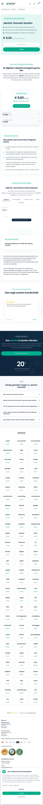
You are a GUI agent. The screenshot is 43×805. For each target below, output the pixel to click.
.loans (7, 618)
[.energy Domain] (7, 525)
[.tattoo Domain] (35, 673)
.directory (21, 516)
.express (21, 535)
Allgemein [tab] (6, 199)
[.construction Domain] (7, 498)
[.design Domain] (35, 507)
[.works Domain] (35, 701)
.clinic (35, 489)
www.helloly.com (5, 9)
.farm (35, 535)
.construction (7, 498)
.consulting (21, 498)
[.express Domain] (21, 535)
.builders (7, 470)
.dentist (21, 507)
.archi (35, 452)
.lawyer (7, 599)
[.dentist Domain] (21, 507)
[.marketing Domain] (35, 618)
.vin (7, 701)
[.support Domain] (7, 673)
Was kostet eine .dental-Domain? (21, 394)
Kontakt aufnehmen (22, 353)
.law (35, 590)
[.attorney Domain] (7, 461)
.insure (7, 590)
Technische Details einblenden (21, 219)
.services (21, 664)
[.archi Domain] (35, 452)
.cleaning (21, 489)
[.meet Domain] (7, 442)
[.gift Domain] (7, 562)
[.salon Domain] (7, 664)
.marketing (35, 618)
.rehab (35, 645)
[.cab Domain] (35, 470)
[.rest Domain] (35, 654)
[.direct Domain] (7, 516)
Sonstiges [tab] (21, 202)
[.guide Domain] (7, 571)
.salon (7, 664)
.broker (35, 461)
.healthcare (35, 571)
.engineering (35, 525)
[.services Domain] (21, 664)
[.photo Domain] (21, 636)
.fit (35, 544)
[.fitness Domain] (7, 553)
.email (21, 470)
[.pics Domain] (7, 645)
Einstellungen (21, 796)
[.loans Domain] (7, 618)
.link (21, 608)
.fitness (7, 553)
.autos (21, 461)
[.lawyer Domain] (7, 599)
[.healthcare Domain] (35, 571)
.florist (35, 553)
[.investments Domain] (21, 590)
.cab (35, 470)
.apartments (7, 452)
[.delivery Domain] (7, 507)
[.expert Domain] (7, 535)
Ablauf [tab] (38, 199)
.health (21, 571)
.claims (7, 489)
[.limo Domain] (7, 608)
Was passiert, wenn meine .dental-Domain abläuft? (21, 420)
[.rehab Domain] (35, 645)
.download (35, 516)
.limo (7, 608)
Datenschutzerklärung (14, 785)
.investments (21, 590)
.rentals (7, 654)
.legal (21, 599)
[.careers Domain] (21, 479)
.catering (35, 479)
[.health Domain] (21, 571)
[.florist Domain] (35, 553)
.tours (35, 682)
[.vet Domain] (35, 691)
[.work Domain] (21, 701)
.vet (35, 691)
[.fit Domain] (35, 544)
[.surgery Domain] (21, 673)
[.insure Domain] (7, 590)
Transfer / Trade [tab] (28, 199)
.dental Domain (21, 9)
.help (7, 581)
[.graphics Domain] (35, 562)
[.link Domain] (21, 608)
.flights (21, 553)
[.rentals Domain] (7, 654)
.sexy (35, 664)
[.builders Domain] (7, 470)
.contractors (35, 498)
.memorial (7, 627)
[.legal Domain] (21, 599)
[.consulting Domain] (21, 498)
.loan (35, 608)
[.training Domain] (7, 691)
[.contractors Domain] (35, 498)
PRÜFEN (21, 49)
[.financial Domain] (21, 544)
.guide (7, 571)
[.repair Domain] (21, 654)
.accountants (35, 442)
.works (35, 701)
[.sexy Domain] (35, 664)
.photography (35, 636)
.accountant (21, 442)
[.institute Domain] (35, 581)
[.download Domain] (35, 516)
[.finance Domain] (7, 544)
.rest (35, 654)
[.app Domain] (21, 452)
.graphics (35, 562)
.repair (21, 654)
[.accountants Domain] (35, 442)
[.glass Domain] (21, 562)
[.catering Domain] (35, 479)
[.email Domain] (21, 470)
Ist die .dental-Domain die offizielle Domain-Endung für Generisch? (21, 413)
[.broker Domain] (35, 461)
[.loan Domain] (35, 608)
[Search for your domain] (21, 44)
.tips (21, 682)
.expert (7, 535)
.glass (21, 562)
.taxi (7, 682)
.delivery (7, 507)
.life (35, 599)
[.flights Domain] (21, 553)
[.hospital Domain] (21, 581)
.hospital (21, 581)
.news (7, 636)
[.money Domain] (21, 627)
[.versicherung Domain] (21, 691)
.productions (21, 645)
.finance (7, 544)
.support (7, 673)
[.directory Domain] (21, 516)
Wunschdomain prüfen (21, 106)
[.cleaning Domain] (21, 489)
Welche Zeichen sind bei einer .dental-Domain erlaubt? (21, 400)
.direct (7, 516)
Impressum (5, 785)
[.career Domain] (7, 479)
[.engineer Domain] (21, 525)
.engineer (21, 525)
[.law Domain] (35, 590)
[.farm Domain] (35, 535)
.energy (7, 525)
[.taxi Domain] (7, 682)
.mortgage (35, 627)
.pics (7, 645)
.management (21, 618)
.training (7, 691)
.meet (7, 442)
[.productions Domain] (21, 645)
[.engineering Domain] (35, 525)
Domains (14, 9)
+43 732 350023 (5, 763)
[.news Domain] (7, 636)
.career (7, 479)
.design (35, 507)
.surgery (21, 673)
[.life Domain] (35, 599)
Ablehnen (21, 789)
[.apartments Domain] (7, 452)
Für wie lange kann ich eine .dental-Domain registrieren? (21, 406)
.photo (21, 636)
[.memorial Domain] (7, 627)
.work (21, 701)
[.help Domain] (7, 581)
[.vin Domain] (7, 701)
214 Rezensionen (31, 713)
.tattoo (35, 673)
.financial (21, 544)
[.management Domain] (21, 618)
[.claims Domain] (7, 489)
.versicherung (21, 691)
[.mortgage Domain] (35, 627)
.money (21, 627)
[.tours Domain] (35, 682)
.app (21, 452)
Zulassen (21, 793)
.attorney (7, 461)
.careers (21, 479)
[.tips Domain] (21, 682)
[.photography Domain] (35, 636)
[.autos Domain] (21, 461)
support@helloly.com (6, 767)
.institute (35, 581)
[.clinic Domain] (35, 489)
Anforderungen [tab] (16, 199)
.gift (7, 562)
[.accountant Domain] (21, 442)
